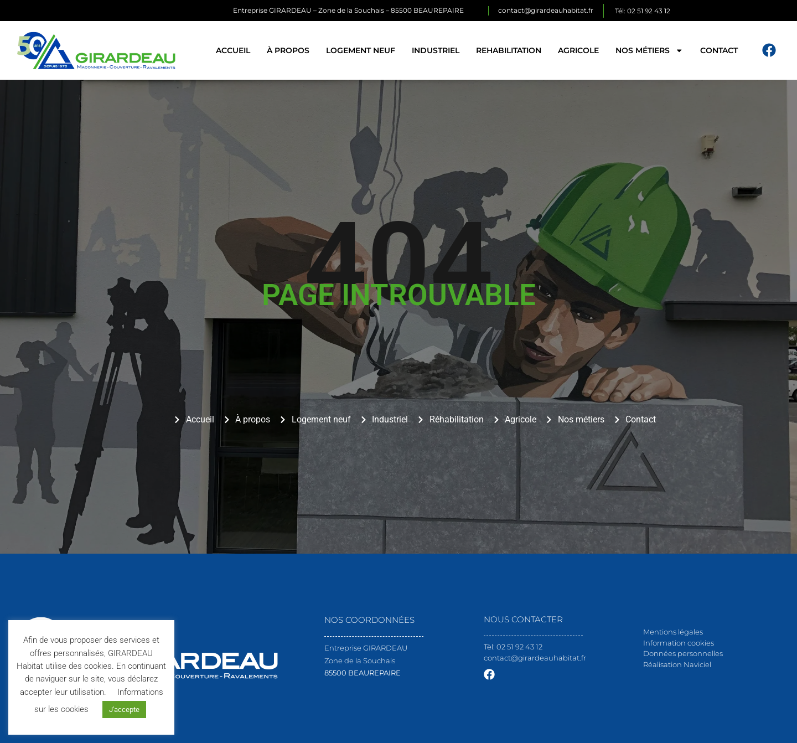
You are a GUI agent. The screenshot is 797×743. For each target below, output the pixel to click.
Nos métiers (649, 50)
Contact (719, 50)
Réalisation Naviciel (677, 664)
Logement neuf (360, 50)
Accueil (233, 50)
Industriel (435, 50)
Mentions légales (673, 631)
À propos (288, 50)
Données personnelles (683, 653)
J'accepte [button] (124, 709)
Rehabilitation (508, 50)
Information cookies (678, 642)
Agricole (578, 50)
